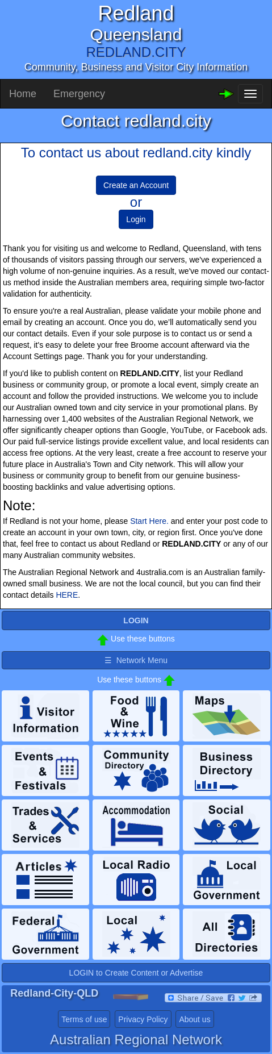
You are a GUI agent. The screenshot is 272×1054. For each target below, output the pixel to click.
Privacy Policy (143, 1019)
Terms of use (84, 1019)
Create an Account (136, 185)
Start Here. (149, 521)
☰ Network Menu (136, 660)
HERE (67, 594)
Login (135, 219)
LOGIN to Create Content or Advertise (136, 972)
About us (194, 1019)
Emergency (79, 93)
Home (22, 93)
